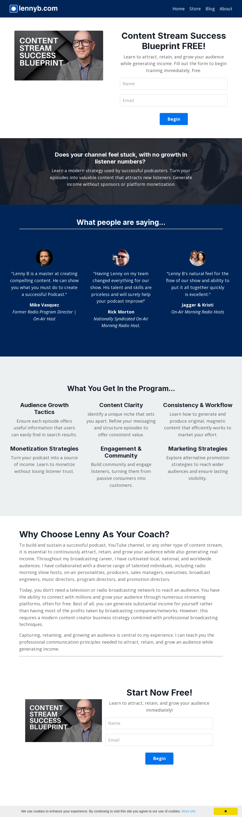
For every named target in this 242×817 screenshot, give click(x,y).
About (226, 8)
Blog (210, 8)
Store (195, 8)
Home (178, 8)
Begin (173, 119)
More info (188, 811)
